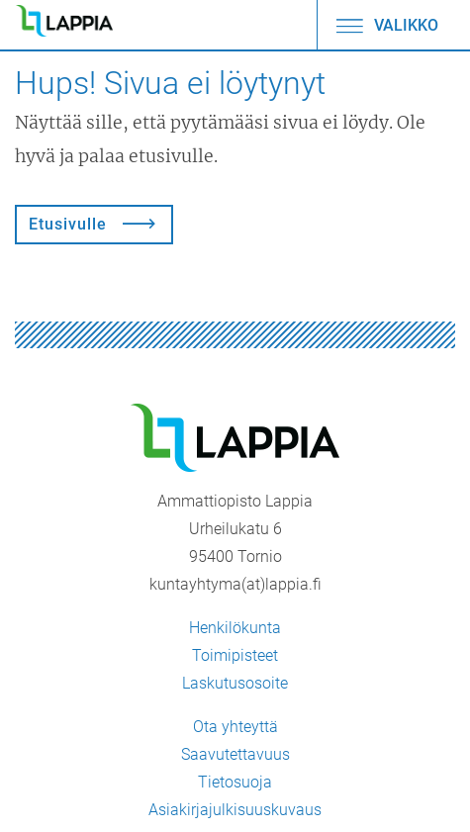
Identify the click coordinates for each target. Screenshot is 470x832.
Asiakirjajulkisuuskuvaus (235, 809)
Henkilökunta (235, 627)
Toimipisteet (235, 655)
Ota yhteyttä (235, 726)
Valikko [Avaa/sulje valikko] (385, 25)
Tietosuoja (235, 782)
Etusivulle (68, 224)
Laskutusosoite (235, 683)
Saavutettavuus (235, 754)
